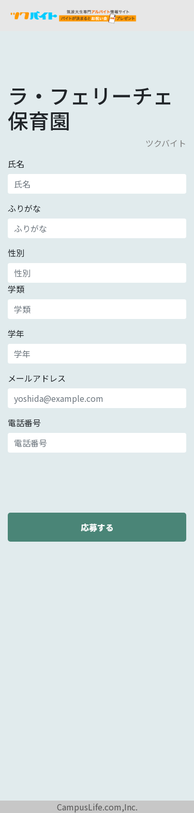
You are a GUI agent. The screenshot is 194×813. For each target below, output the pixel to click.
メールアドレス (37, 378)
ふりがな (24, 208)
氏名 (16, 163)
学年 (16, 333)
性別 (16, 252)
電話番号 (24, 422)
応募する (97, 527)
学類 (16, 289)
